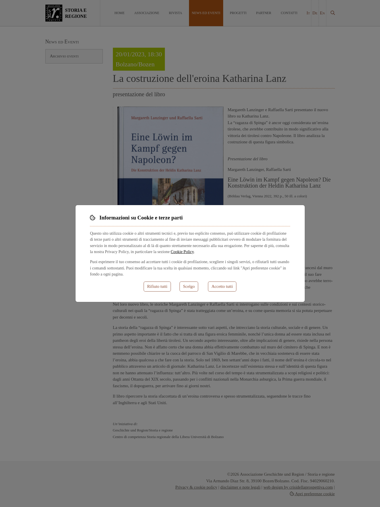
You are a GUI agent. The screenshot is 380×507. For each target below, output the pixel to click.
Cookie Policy (182, 251)
